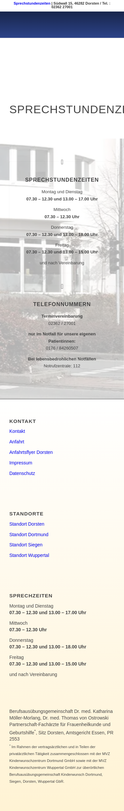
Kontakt (17, 431)
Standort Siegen (25, 544)
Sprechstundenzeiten (32, 3)
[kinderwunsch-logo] (51, 25)
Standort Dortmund (28, 534)
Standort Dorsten (26, 524)
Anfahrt (16, 441)
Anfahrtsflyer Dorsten (31, 452)
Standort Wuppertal (29, 555)
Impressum (20, 462)
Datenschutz (22, 473)
